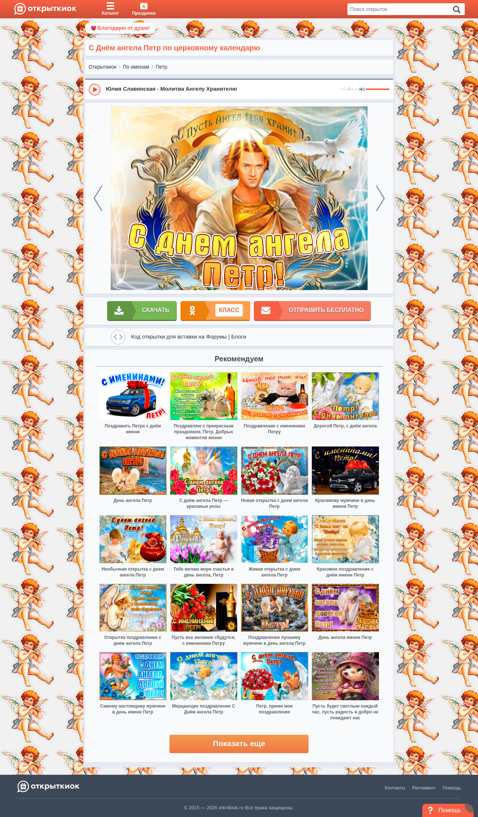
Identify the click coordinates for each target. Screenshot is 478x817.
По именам (136, 67)
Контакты (395, 788)
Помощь (451, 788)
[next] (380, 198)
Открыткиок (103, 67)
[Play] (95, 89)
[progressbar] (378, 89)
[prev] (98, 198)
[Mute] (362, 89)
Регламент (424, 788)
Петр (162, 67)
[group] (239, 89)
